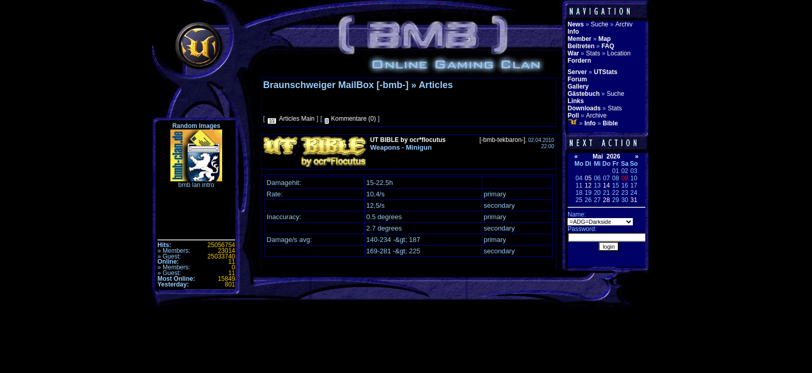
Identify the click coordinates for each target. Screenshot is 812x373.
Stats (593, 53)
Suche (599, 24)
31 (633, 200)
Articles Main (297, 118)
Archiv (623, 24)
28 (606, 200)
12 (588, 185)
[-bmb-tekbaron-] (503, 140)
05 (588, 178)
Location (618, 53)
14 (606, 185)
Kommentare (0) (353, 118)
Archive (596, 115)
